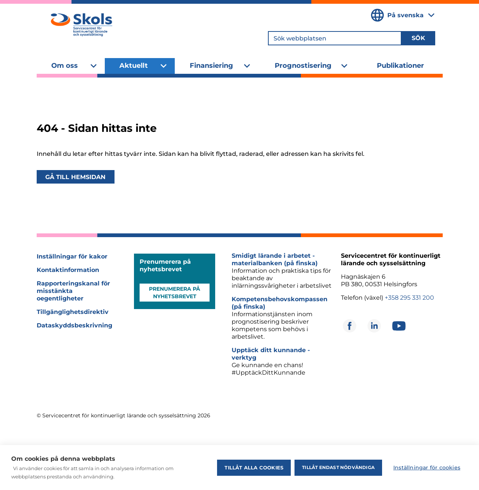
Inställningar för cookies (426, 468)
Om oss (64, 65)
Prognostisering (303, 65)
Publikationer (400, 65)
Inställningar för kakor (72, 256)
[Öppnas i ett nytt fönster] (349, 326)
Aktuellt (133, 65)
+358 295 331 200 (409, 297)
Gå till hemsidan (75, 177)
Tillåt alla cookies (254, 468)
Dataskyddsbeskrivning (74, 325)
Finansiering (211, 65)
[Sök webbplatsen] (335, 38)
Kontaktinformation (68, 269)
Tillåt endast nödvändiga (338, 467)
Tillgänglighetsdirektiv (73, 311)
